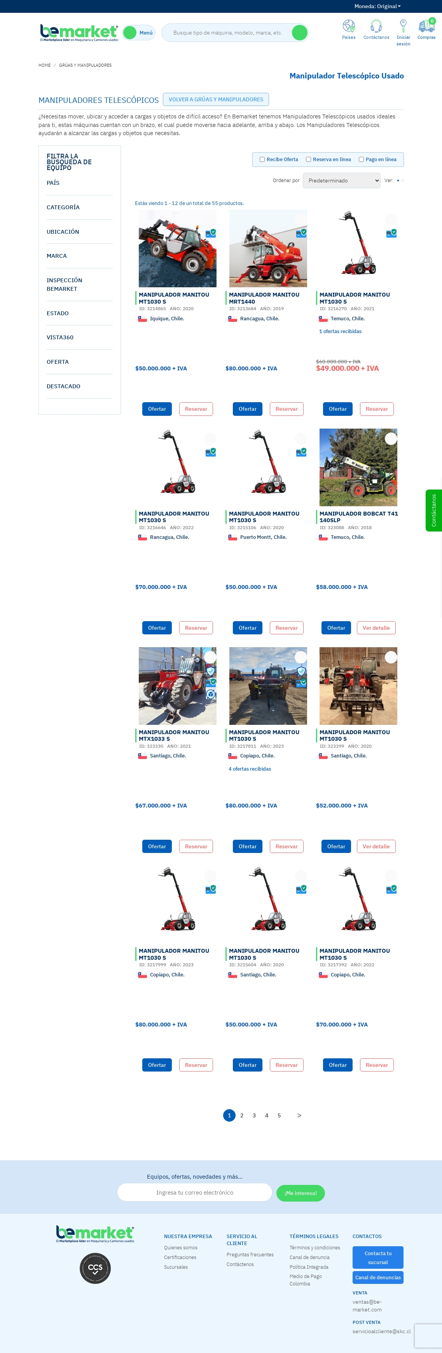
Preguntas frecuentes (250, 1254)
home (44, 65)
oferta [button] (58, 361)
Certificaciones (180, 1257)
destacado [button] (63, 386)
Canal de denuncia (310, 1257)
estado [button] (58, 313)
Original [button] (378, 6)
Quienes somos (180, 1247)
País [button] (53, 182)
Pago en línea (381, 159)
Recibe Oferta (282, 159)
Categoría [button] (63, 207)
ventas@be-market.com (367, 1305)
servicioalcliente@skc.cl (378, 1331)
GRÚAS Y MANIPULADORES (85, 65)
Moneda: (365, 6)
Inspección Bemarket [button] (64, 284)
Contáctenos (240, 1264)
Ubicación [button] (63, 231)
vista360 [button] (60, 337)
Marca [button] (57, 255)
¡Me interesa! (301, 1193)
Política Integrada (309, 1267)
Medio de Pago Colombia (306, 1280)
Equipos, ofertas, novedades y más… (195, 1187)
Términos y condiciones (315, 1247)
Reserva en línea (332, 159)
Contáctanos (433, 510)
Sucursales (176, 1267)
